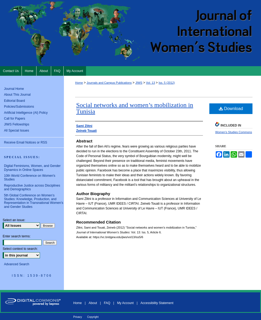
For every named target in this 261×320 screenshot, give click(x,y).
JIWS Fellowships (16, 124)
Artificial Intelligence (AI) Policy (26, 113)
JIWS (138, 82)
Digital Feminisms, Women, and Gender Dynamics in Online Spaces (32, 167)
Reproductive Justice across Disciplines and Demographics (32, 187)
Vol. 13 (150, 82)
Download (231, 108)
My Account (125, 303)
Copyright (93, 316)
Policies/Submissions (19, 106)
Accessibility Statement (157, 303)
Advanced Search (16, 264)
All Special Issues (16, 130)
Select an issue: (14, 220)
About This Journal (17, 94)
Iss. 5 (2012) (166, 82)
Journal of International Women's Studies (130, 33)
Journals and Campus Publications (109, 82)
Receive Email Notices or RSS (25, 142)
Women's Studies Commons (233, 132)
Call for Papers (14, 118)
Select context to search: (20, 249)
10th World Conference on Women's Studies (29, 177)
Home (79, 82)
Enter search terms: (17, 236)
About (93, 303)
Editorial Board (14, 101)
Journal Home (14, 89)
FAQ (107, 303)
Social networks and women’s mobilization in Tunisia (134, 108)
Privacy (77, 316)
